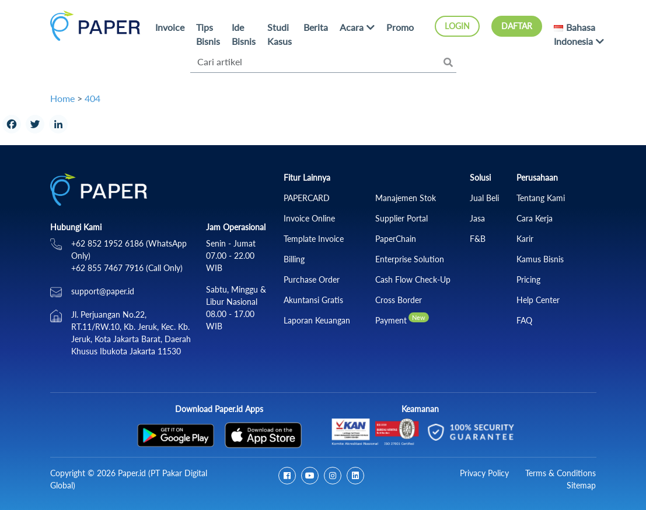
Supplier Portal (401, 218)
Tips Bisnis (208, 34)
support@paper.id (102, 291)
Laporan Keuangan (317, 320)
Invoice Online (309, 218)
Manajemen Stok (405, 198)
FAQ (524, 320)
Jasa (477, 218)
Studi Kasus (279, 34)
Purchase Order (312, 279)
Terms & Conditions (560, 473)
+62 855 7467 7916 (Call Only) (127, 268)
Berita (315, 27)
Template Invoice (314, 239)
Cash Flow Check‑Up (413, 279)
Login (457, 26)
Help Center (538, 300)
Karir (524, 239)
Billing (294, 259)
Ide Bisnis (244, 34)
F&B (478, 239)
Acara (352, 27)
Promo (400, 27)
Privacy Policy (484, 473)
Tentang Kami (540, 198)
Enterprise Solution (409, 259)
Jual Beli (484, 198)
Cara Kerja (534, 218)
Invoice (169, 27)
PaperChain (395, 239)
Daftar (516, 26)
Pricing (528, 279)
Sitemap (581, 485)
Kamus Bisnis (540, 259)
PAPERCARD (307, 198)
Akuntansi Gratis (313, 300)
